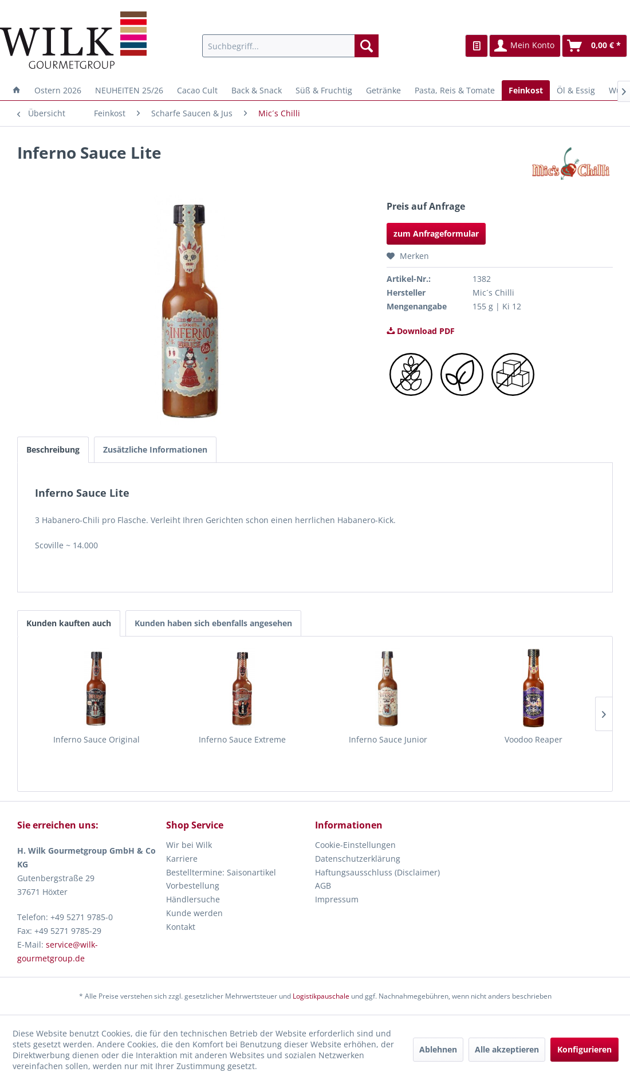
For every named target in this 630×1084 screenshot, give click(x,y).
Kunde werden (194, 913)
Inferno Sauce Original (96, 739)
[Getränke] (383, 90)
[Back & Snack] (257, 90)
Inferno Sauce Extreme (242, 739)
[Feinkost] (526, 90)
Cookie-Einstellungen (355, 844)
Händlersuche (193, 899)
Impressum (337, 899)
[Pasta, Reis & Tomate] (455, 90)
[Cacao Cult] (197, 90)
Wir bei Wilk (189, 844)
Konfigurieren (584, 1049)
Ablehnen (438, 1049)
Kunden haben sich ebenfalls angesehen (213, 623)
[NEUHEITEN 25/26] (129, 90)
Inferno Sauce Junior (388, 739)
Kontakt (180, 926)
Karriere (182, 858)
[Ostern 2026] (57, 90)
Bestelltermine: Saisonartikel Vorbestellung (221, 879)
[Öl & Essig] (576, 90)
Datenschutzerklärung (357, 858)
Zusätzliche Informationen (155, 449)
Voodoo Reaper (533, 739)
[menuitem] (290, 45)
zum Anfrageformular (436, 233)
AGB (323, 885)
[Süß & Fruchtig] (324, 90)
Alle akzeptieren (507, 1049)
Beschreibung (53, 449)
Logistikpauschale (321, 996)
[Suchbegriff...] (290, 45)
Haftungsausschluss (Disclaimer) (377, 872)
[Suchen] (367, 45)
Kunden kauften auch (68, 623)
